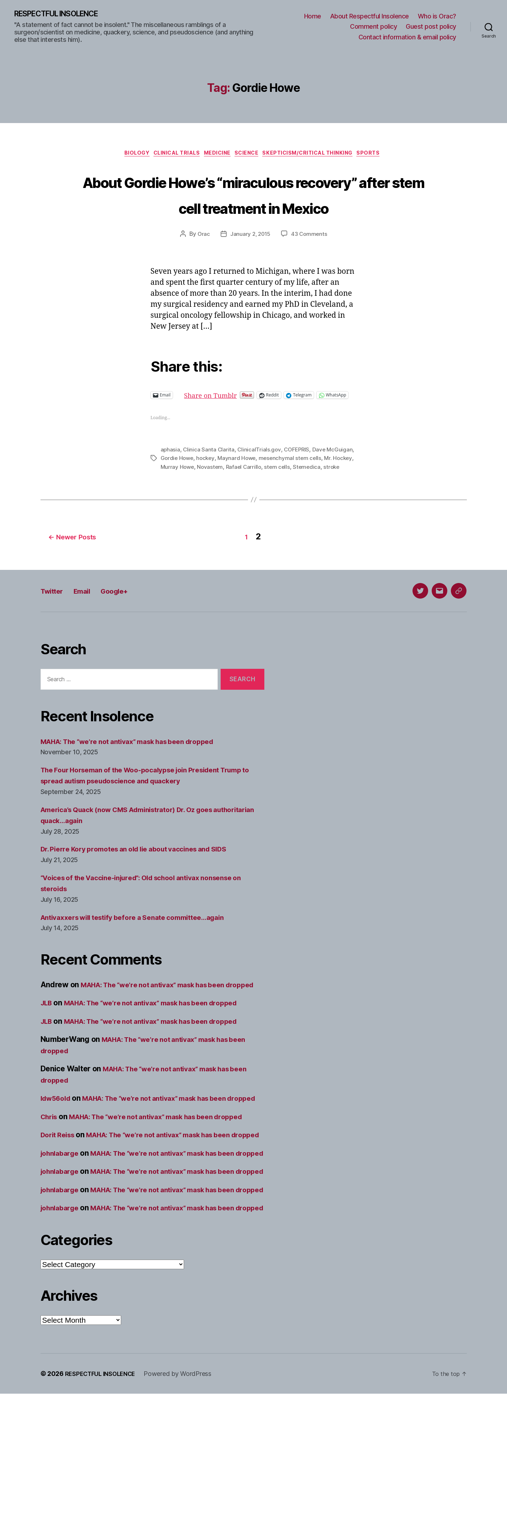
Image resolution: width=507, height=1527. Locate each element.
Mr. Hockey (190, 505)
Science (250, 155)
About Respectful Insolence (369, 16)
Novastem (258, 505)
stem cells (327, 505)
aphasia (170, 488)
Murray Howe (224, 505)
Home (312, 16)
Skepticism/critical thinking (317, 155)
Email (90, 634)
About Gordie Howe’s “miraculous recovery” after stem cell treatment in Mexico (254, 208)
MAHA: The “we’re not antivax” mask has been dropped (139, 785)
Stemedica (175, 513)
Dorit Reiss (60, 1212)
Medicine (216, 155)
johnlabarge (62, 1241)
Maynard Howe (268, 496)
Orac (202, 262)
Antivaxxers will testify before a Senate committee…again (143, 961)
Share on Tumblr (237, 423)
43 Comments (310, 262)
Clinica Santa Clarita (209, 488)
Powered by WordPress (185, 1507)
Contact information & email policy (407, 37)
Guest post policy (431, 27)
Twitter (55, 634)
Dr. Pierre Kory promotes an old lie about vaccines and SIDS (145, 893)
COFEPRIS (298, 488)
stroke (200, 513)
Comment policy (373, 27)
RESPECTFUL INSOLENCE (64, 14)
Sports (383, 155)
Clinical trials (170, 155)
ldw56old (58, 1153)
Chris (50, 1182)
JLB (47, 1058)
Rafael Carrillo (293, 505)
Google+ (129, 634)
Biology (125, 155)
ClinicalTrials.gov (260, 488)
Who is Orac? (437, 16)
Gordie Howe (207, 496)
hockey (236, 496)
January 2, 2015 (250, 262)
